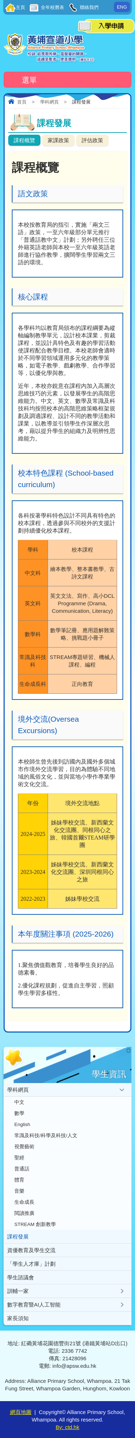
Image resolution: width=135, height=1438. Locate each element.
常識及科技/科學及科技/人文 (45, 1135)
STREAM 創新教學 (35, 1224)
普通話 (21, 1169)
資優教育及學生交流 (31, 1250)
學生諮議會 (20, 1277)
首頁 (21, 102)
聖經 (19, 1157)
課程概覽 (24, 140)
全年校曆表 (51, 7)
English (22, 1124)
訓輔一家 (18, 1291)
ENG (122, 7)
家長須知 (18, 1318)
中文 (19, 1102)
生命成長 (24, 1202)
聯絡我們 (88, 7)
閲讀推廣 (24, 1213)
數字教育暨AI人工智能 (34, 1305)
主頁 (20, 7)
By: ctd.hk (67, 1427)
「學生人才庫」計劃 (31, 1264)
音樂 (19, 1191)
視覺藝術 (24, 1146)
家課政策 (58, 140)
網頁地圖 (21, 1412)
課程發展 (18, 1236)
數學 (19, 1113)
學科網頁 (49, 102)
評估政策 (92, 140)
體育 (19, 1180)
